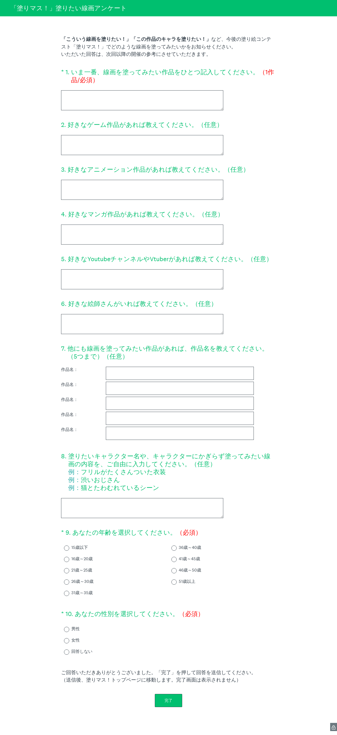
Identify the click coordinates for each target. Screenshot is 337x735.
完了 (168, 700)
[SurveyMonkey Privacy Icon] (333, 727)
